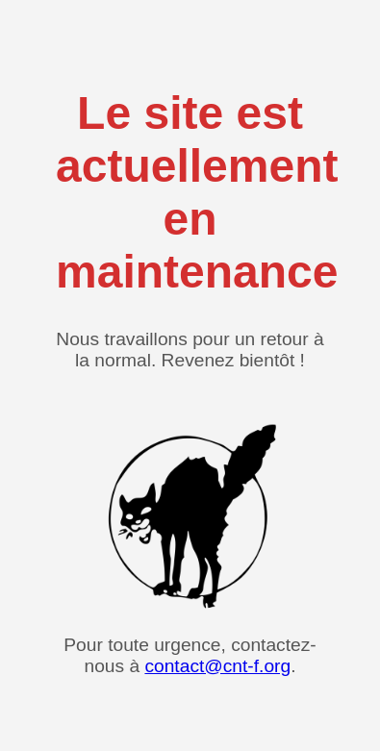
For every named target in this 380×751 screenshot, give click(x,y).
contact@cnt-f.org (217, 666)
